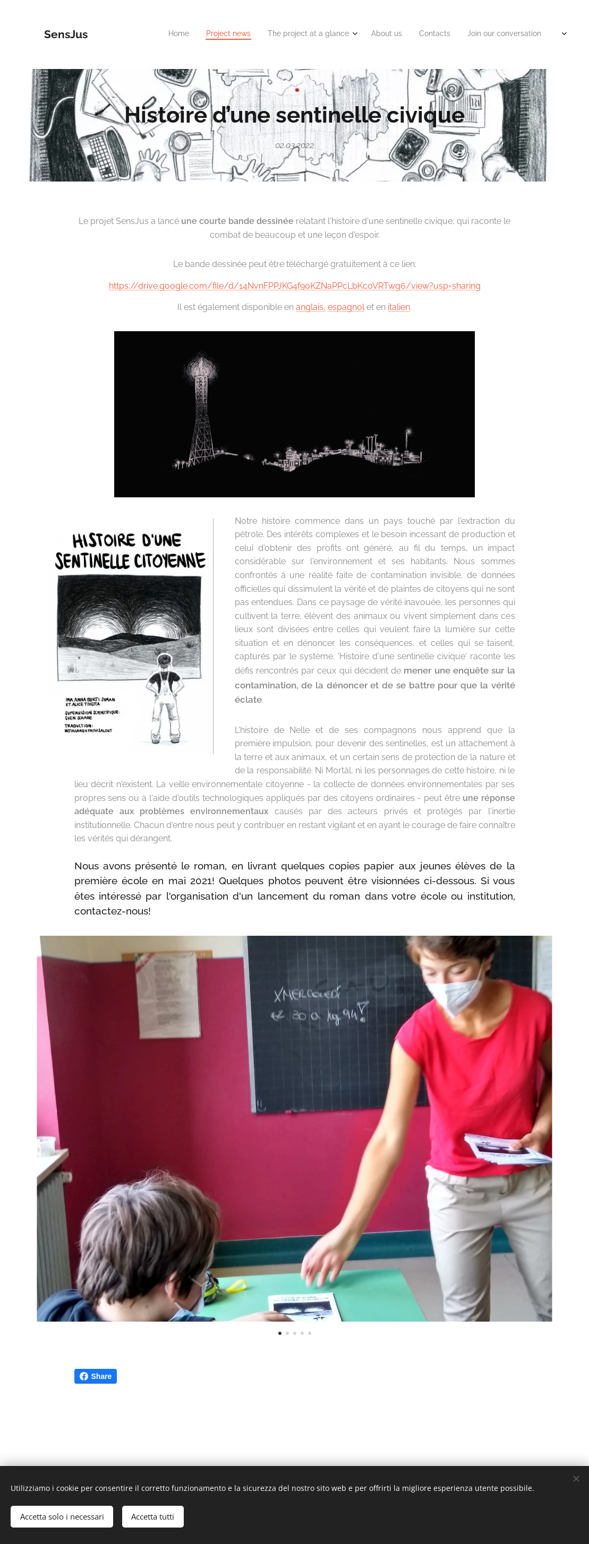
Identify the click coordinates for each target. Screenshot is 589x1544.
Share (96, 1376)
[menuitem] (398, 34)
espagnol (346, 308)
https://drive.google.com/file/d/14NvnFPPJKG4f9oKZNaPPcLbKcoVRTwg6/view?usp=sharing (295, 286)
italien (399, 308)
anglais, (311, 308)
